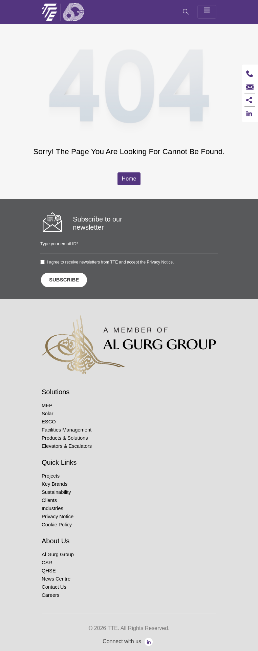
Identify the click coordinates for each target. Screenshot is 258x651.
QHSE (49, 570)
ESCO (49, 421)
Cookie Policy (57, 524)
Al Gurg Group (58, 554)
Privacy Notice (57, 516)
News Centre (56, 579)
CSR (47, 562)
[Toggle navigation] (206, 12)
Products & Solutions (65, 438)
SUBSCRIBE (64, 279)
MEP (47, 405)
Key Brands (54, 484)
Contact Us (54, 587)
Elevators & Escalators (67, 446)
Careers (50, 595)
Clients (49, 500)
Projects (51, 476)
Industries (52, 508)
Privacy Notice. (160, 262)
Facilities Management (66, 430)
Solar (47, 413)
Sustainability (56, 492)
